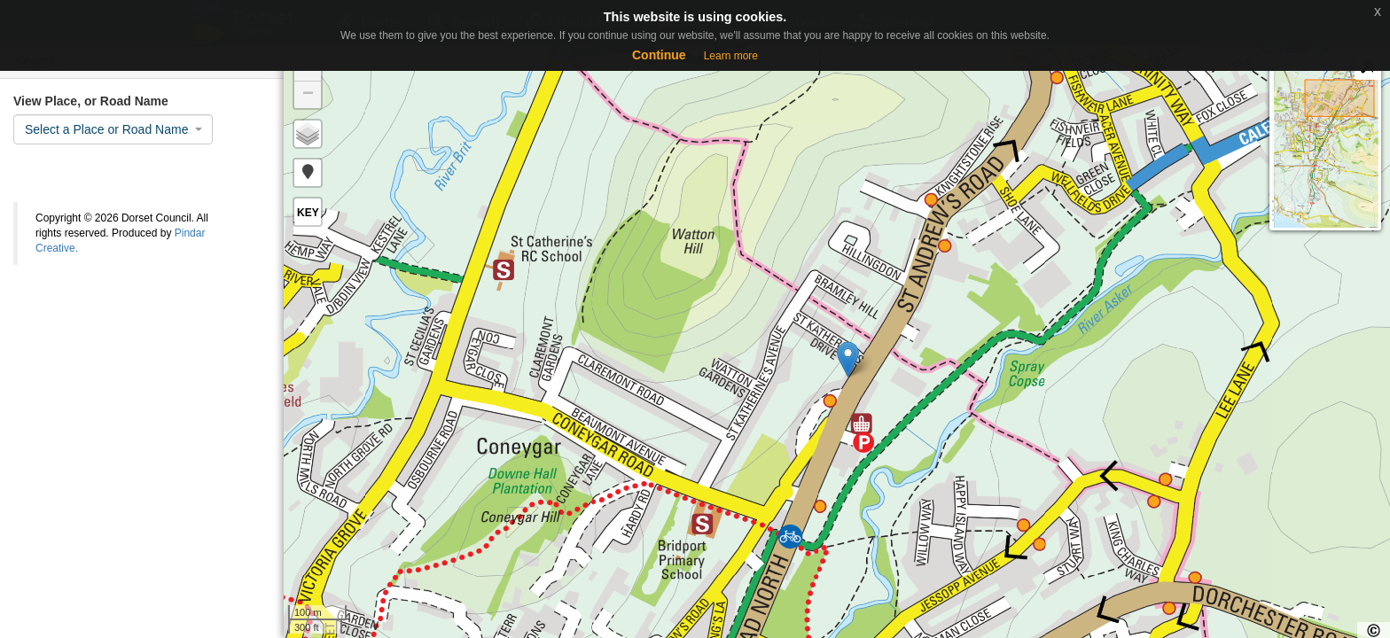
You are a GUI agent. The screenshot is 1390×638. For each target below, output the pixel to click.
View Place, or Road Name (90, 101)
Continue (659, 55)
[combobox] (113, 129)
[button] (307, 173)
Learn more (731, 56)
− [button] (308, 95)
